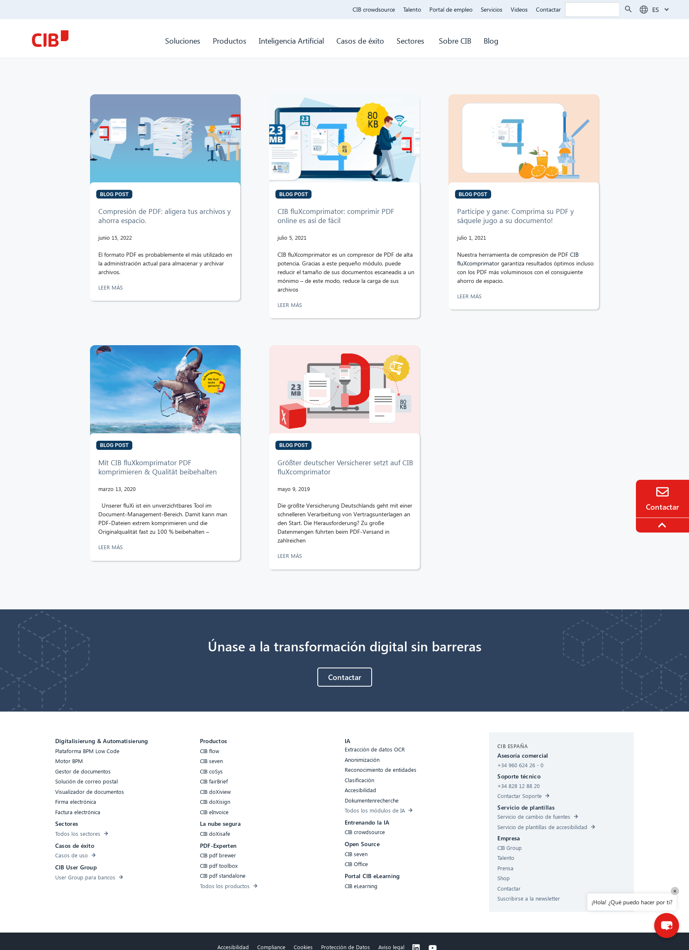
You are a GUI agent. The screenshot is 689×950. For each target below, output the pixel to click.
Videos (519, 9)
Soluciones (182, 40)
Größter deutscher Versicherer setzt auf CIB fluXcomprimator (345, 467)
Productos (229, 40)
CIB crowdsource (374, 9)
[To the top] (663, 525)
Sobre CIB (455, 40)
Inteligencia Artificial (291, 40)
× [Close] (675, 891)
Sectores (411, 40)
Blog (491, 40)
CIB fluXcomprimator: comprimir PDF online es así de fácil (336, 215)
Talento (412, 9)
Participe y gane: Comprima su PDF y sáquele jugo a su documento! (515, 215)
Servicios (491, 9)
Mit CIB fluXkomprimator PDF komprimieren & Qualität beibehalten (157, 467)
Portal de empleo (450, 9)
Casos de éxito (360, 40)
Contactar (548, 9)
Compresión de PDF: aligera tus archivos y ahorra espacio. (164, 215)
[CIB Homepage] (50, 38)
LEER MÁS (111, 287)
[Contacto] (662, 492)
